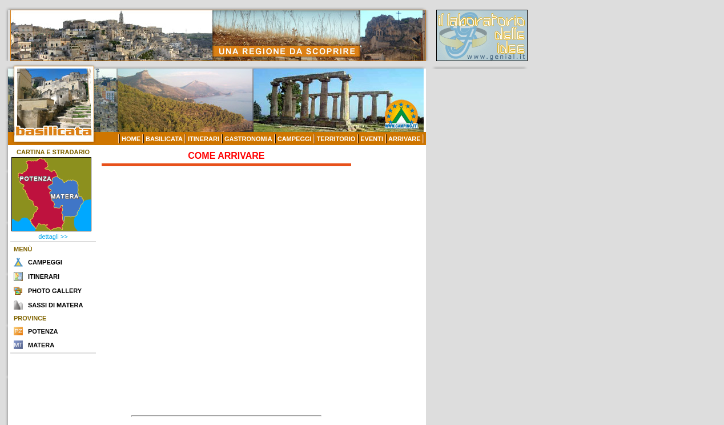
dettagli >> (52, 236)
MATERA (41, 345)
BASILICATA (164, 138)
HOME (131, 138)
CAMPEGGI (294, 138)
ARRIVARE (404, 138)
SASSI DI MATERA (55, 305)
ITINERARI (203, 138)
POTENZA (43, 331)
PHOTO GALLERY (55, 290)
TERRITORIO (336, 138)
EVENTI (371, 138)
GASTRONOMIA (248, 138)
